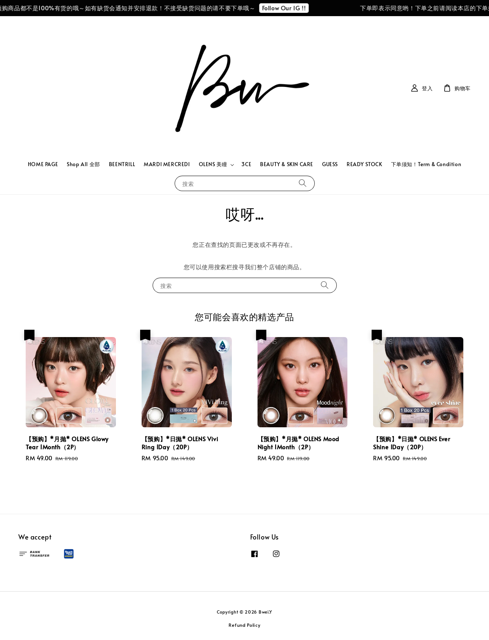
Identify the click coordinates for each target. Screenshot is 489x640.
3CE (246, 164)
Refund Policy (244, 625)
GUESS (330, 164)
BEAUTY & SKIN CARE (286, 164)
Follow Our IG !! (287, 8)
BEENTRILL (122, 164)
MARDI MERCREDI (167, 164)
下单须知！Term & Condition (426, 164)
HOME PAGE (43, 164)
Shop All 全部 (83, 164)
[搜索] (302, 183)
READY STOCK (364, 164)
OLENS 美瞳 (213, 164)
